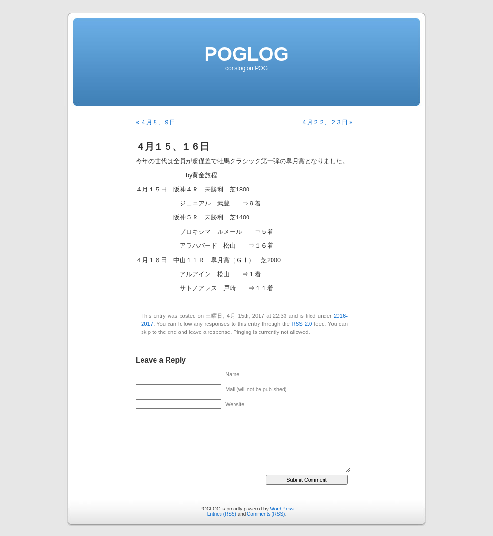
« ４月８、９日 (155, 122)
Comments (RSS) (266, 514)
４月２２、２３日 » (326, 122)
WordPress (281, 508)
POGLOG (246, 53)
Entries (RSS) (221, 514)
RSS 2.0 (302, 324)
